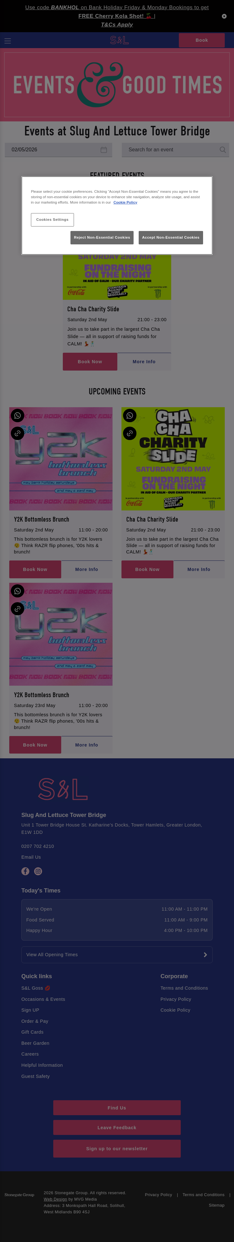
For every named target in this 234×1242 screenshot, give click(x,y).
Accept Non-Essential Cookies (171, 237)
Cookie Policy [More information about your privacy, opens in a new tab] (125, 202)
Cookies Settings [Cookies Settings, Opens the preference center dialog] (52, 219)
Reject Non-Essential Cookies (102, 237)
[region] (117, 215)
